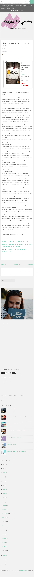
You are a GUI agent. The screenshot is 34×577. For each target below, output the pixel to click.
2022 (4, 464)
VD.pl (2, 400)
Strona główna (17, 264)
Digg (10, 252)
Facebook (10, 249)
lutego (3, 546)
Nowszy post (3, 264)
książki (23, 243)
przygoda (11, 246)
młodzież (24, 244)
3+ (2, 241)
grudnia (4, 505)
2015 (4, 493)
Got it (21, 10)
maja (3, 534)
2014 (4, 498)
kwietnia (4, 538)
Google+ (23, 249)
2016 (4, 489)
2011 (4, 560)
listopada (4, 509)
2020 (4, 472)
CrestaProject (9, 572)
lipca (3, 526)
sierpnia (4, 521)
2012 (4, 555)
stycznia (4, 550)
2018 (4, 481)
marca (3, 542)
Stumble (4, 252)
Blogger (17, 571)
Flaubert (19, 241)
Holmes (8, 243)
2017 (4, 485)
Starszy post (30, 264)
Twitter (17, 249)
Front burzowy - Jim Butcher (13, 409)
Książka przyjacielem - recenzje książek (18, 570)
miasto (19, 244)
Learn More (14, 10)
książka (18, 243)
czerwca (4, 530)
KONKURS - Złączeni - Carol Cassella (15, 423)
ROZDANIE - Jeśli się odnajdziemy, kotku (16, 430)
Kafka (13, 243)
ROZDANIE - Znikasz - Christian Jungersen (16, 451)
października (5, 513)
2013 (4, 502)
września (4, 517)
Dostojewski (7, 241)
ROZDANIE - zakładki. (11, 444)
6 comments (5, 51)
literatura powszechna (9, 244)
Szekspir (17, 246)
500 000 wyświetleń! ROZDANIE (14, 437)
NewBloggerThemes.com (27, 572)
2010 (4, 564)
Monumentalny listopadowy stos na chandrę (16, 416)
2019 (4, 477)
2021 (4, 468)
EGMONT (23, 74)
